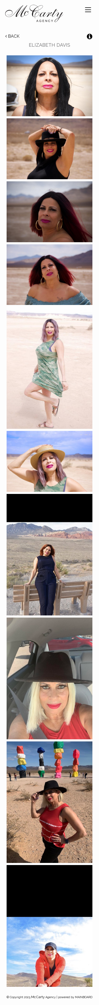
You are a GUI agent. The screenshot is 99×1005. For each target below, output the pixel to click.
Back (12, 36)
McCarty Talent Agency (34, 14)
